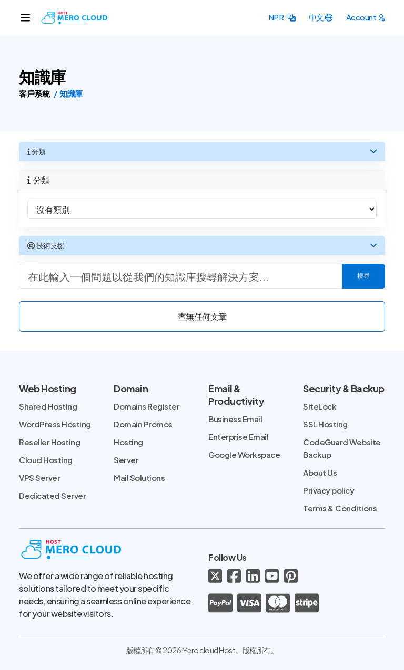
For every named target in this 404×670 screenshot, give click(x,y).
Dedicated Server (52, 495)
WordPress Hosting (55, 424)
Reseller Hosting (49, 442)
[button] (282, 17)
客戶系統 (34, 93)
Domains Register (146, 406)
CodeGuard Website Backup (342, 448)
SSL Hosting (325, 424)
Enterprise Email (238, 437)
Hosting (128, 442)
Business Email (235, 419)
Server (126, 460)
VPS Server (39, 478)
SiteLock (319, 406)
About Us (320, 472)
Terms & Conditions (340, 508)
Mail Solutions (139, 478)
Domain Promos (143, 424)
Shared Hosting (48, 406)
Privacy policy (328, 490)
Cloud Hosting (46, 460)
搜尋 (363, 276)
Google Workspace (244, 454)
